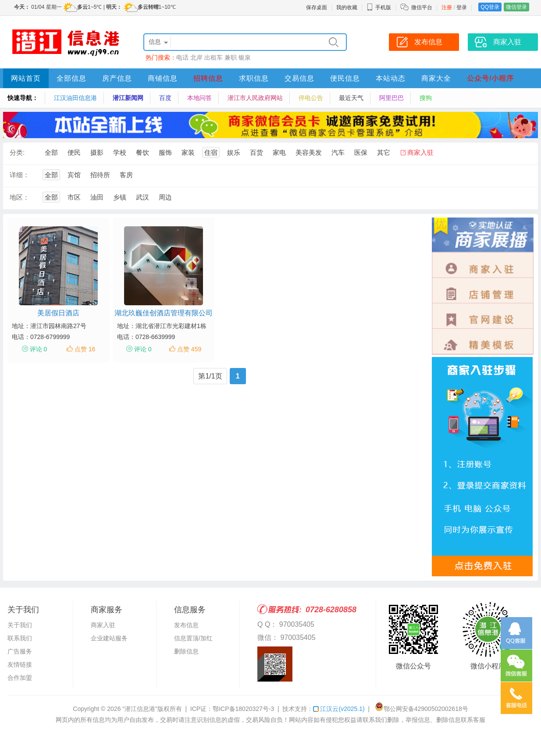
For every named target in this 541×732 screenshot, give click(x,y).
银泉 (244, 57)
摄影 (96, 152)
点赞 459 (189, 349)
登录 (461, 7)
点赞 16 (85, 349)
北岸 (196, 57)
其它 (383, 152)
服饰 (165, 152)
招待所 (100, 175)
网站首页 (26, 78)
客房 (126, 175)
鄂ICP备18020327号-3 (243, 708)
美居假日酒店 (58, 313)
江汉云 (338, 708)
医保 (360, 152)
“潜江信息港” (139, 708)
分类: (17, 152)
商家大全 (436, 78)
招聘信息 (208, 78)
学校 (119, 152)
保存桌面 (316, 7)
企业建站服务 (109, 638)
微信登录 (516, 7)
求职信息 (254, 78)
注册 (446, 7)
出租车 (213, 57)
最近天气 (351, 97)
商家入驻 (420, 152)
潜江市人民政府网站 (255, 97)
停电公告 (311, 97)
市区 (74, 197)
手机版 (379, 7)
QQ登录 (489, 7)
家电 (279, 152)
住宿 (210, 152)
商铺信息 (163, 78)
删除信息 (186, 651)
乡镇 (119, 197)
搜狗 (426, 97)
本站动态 (391, 78)
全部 (51, 152)
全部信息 (71, 78)
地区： (19, 197)
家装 (188, 152)
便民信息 (345, 78)
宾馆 (74, 175)
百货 (256, 152)
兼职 (230, 57)
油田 (96, 197)
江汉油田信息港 (75, 97)
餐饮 (142, 152)
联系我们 (19, 638)
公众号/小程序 (490, 78)
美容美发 (308, 152)
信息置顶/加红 (193, 638)
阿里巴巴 (391, 97)
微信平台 (421, 7)
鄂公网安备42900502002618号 (421, 708)
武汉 (142, 197)
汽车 (338, 152)
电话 (182, 57)
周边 (165, 197)
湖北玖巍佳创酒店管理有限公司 (163, 313)
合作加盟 (19, 677)
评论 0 (38, 349)
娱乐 (233, 152)
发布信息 (186, 624)
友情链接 (19, 664)
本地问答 (199, 97)
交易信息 (299, 78)
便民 (74, 152)
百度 (165, 97)
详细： (19, 175)
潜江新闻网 (128, 97)
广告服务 (19, 651)
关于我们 (19, 624)
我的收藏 (346, 7)
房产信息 (117, 78)
